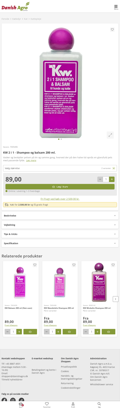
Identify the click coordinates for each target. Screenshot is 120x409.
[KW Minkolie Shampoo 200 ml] (99, 282)
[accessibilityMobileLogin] (73, 405)
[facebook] (4, 400)
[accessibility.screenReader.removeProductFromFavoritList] (74, 265)
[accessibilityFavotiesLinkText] (47, 405)
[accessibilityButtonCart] (21, 405)
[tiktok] (21, 400)
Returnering (67, 383)
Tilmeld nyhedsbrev (12, 379)
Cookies (65, 371)
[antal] (106, 179)
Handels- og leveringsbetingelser (71, 377)
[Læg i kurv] (60, 186)
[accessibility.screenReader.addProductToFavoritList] (35, 265)
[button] (60, 215)
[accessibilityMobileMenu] (116, 7)
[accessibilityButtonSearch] (99, 405)
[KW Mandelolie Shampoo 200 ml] (60, 282)
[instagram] (13, 400)
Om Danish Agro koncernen (98, 378)
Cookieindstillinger (70, 387)
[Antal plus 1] (112, 179)
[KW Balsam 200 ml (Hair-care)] (21, 282)
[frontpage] (16, 6)
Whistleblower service (101, 384)
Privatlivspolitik (69, 366)
